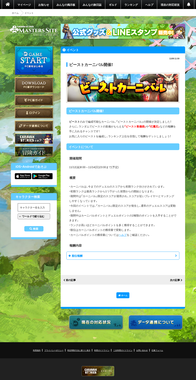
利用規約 (37, 350)
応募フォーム (157, 350)
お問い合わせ (142, 350)
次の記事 (175, 280)
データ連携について (34, 126)
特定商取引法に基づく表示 (78, 350)
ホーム (15, 13)
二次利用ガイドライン (122, 350)
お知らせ (43, 5)
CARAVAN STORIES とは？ (34, 138)
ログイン (34, 113)
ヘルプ (149, 5)
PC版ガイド (34, 100)
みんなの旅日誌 (92, 5)
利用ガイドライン (101, 350)
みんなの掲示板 (65, 5)
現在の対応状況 (170, 5)
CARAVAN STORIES (98, 371)
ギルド (113, 5)
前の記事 (71, 280)
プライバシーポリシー (54, 350)
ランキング (131, 5)
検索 (35, 228)
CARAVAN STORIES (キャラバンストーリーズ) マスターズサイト (34, 30)
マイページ (24, 5)
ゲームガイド (34, 151)
